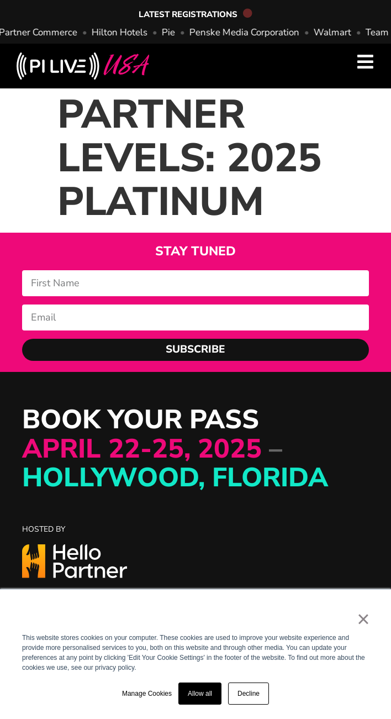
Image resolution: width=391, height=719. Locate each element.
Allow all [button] (200, 693)
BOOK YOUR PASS (175, 448)
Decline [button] (248, 693)
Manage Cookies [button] (147, 693)
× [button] (363, 619)
